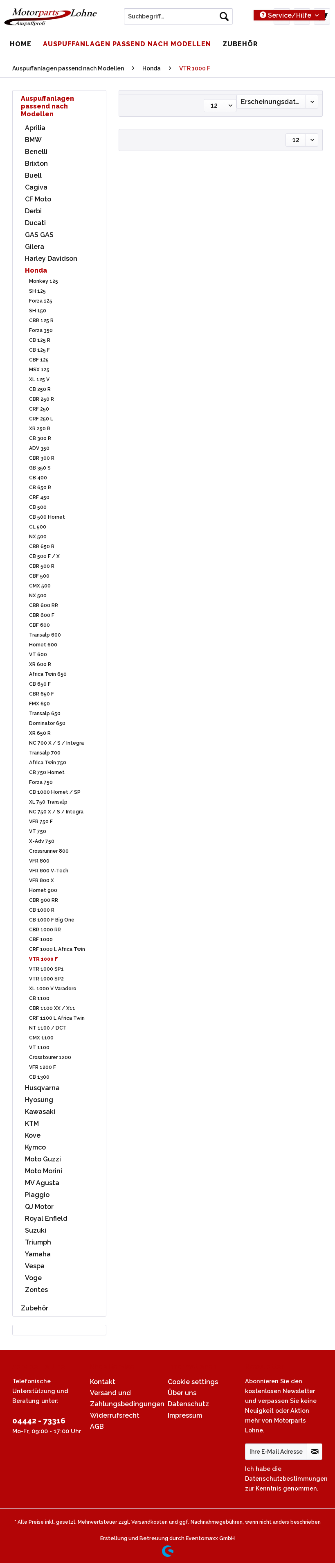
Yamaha (38, 1254)
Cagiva (36, 187)
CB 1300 (39, 1077)
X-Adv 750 (41, 841)
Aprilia (35, 128)
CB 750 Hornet (47, 772)
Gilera (34, 247)
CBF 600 (39, 625)
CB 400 (38, 478)
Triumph (38, 1242)
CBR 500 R (41, 566)
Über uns (182, 1393)
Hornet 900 (43, 890)
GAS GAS (39, 235)
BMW (33, 140)
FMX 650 (39, 704)
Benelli (36, 152)
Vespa (35, 1266)
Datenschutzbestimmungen (286, 1478)
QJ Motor (39, 1207)
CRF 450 (39, 497)
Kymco (35, 1147)
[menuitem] (178, 19)
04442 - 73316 (38, 1420)
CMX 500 (40, 586)
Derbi (33, 211)
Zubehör (34, 1308)
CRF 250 (39, 409)
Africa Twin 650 (48, 674)
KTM (32, 1123)
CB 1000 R (41, 910)
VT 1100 (39, 1047)
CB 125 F (39, 350)
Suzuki (35, 1230)
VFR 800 (39, 861)
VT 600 (38, 654)
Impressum (185, 1415)
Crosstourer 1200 (50, 1057)
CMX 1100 (41, 1038)
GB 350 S (40, 468)
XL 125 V (39, 379)
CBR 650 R (41, 546)
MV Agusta (42, 1183)
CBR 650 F (41, 694)
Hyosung (39, 1100)
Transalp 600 (45, 635)
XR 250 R (39, 428)
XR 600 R (40, 664)
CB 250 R (40, 389)
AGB (97, 1426)
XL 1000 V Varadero (52, 989)
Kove (32, 1135)
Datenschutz (188, 1404)
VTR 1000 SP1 (46, 969)
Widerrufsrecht (114, 1415)
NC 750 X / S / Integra (56, 812)
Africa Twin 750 (47, 763)
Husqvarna (42, 1088)
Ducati (35, 223)
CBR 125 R (41, 320)
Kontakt (102, 1382)
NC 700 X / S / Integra (56, 743)
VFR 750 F (41, 821)
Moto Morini (43, 1171)
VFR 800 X (41, 880)
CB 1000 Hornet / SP (55, 792)
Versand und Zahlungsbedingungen (127, 1398)
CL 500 (37, 527)
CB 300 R (40, 438)
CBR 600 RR (43, 605)
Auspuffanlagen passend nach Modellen (47, 106)
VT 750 (37, 831)
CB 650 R (40, 487)
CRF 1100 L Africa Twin (57, 1018)
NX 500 (38, 537)
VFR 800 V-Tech (48, 871)
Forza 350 (41, 330)
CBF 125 (39, 360)
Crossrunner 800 (49, 851)
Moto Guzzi (43, 1159)
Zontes (36, 1290)
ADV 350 (39, 448)
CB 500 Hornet (47, 517)
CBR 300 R (41, 458)
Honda (36, 270)
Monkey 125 (43, 281)
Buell (33, 175)
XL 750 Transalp (48, 802)
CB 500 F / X (44, 556)
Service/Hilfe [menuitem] (286, 15)
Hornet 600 (43, 645)
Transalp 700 (45, 753)
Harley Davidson (51, 258)
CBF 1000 (41, 939)
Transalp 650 (45, 713)
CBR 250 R (41, 399)
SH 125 (37, 291)
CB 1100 (39, 998)
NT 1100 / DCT (48, 1028)
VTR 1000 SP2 (46, 979)
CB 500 (38, 507)
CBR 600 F (41, 615)
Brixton (36, 163)
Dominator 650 (47, 723)
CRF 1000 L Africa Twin (57, 949)
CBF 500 (39, 576)
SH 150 (37, 311)
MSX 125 (39, 370)
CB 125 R (39, 340)
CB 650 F (40, 684)
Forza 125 (40, 301)
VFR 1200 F (42, 1067)
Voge (33, 1278)
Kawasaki (40, 1112)
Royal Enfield (46, 1218)
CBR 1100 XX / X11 (52, 1008)
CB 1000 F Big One (51, 920)
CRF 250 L (41, 419)
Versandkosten (149, 1522)
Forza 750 (41, 782)
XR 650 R (40, 733)
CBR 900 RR (43, 900)
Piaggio (37, 1195)
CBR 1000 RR (45, 930)
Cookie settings (193, 1382)
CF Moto (38, 199)
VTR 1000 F (43, 959)
